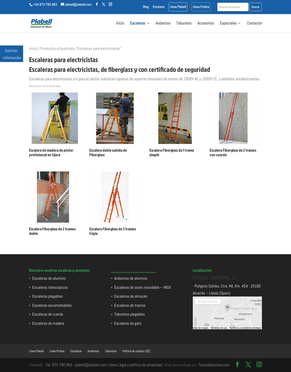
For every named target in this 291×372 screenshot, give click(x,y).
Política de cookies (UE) (136, 351)
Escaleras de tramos (130, 305)
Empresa (158, 7)
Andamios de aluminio (130, 278)
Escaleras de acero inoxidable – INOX (142, 287)
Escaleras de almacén (131, 296)
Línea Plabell (178, 7)
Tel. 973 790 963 (58, 364)
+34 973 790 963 (45, 4)
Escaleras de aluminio (49, 278)
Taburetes (183, 24)
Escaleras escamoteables (52, 305)
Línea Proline (201, 7)
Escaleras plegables (47, 296)
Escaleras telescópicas (50, 287)
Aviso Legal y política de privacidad (135, 364)
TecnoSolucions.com (214, 364)
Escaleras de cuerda (47, 314)
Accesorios (205, 24)
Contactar (254, 24)
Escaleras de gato (127, 323)
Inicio (120, 24)
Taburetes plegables (129, 314)
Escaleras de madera (48, 323)
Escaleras (137, 24)
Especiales (228, 24)
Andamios (163, 24)
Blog (146, 7)
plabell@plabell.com (90, 364)
